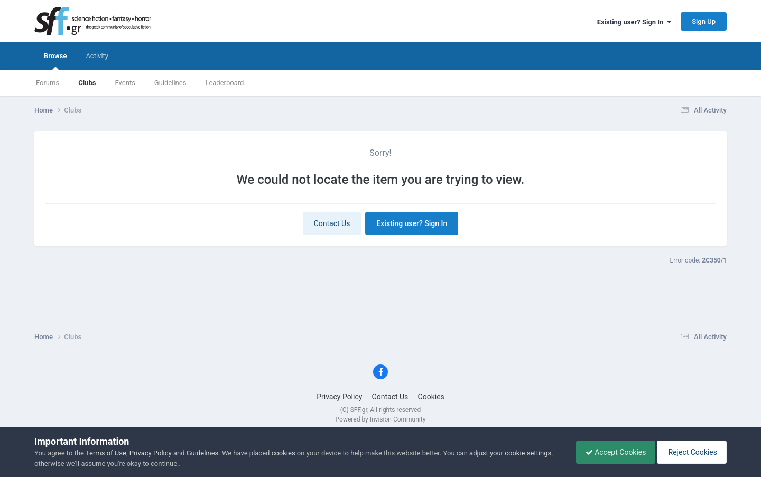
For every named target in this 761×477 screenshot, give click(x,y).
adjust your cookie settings (510, 453)
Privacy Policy (339, 396)
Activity (97, 56)
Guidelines (170, 83)
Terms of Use (106, 453)
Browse (55, 61)
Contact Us (332, 223)
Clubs (87, 83)
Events (125, 83)
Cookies (431, 396)
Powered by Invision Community (381, 419)
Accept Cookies (610, 452)
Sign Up (704, 21)
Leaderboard (224, 83)
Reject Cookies (690, 452)
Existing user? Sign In (634, 22)
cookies (283, 453)
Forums (47, 83)
